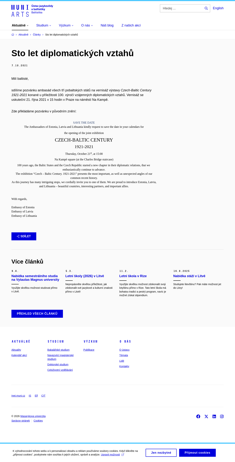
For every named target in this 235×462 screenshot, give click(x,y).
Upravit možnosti (112, 455)
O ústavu (124, 349)
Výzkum (90, 341)
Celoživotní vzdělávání (60, 369)
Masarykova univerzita (33, 416)
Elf (36, 395)
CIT (43, 395)
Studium (55, 341)
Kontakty (124, 366)
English (218, 8)
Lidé (121, 360)
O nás (125, 341)
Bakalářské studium (58, 349)
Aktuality (16, 349)
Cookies (38, 420)
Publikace (88, 349)
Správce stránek (20, 420)
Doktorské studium (57, 364)
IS (30, 395)
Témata (123, 355)
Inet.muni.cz (18, 395)
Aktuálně (20, 341)
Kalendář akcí (19, 355)
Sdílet (24, 236)
